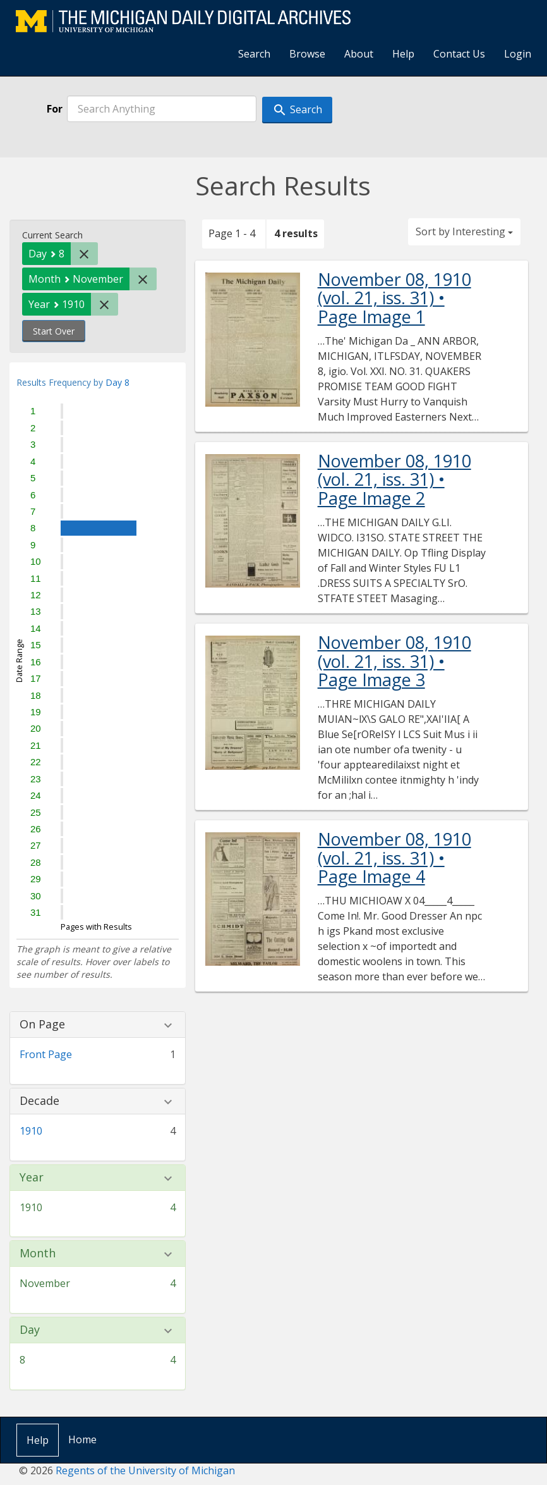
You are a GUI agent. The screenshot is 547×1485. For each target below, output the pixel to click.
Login (517, 54)
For (55, 109)
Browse (307, 54)
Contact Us (459, 54)
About (358, 54)
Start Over (54, 331)
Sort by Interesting (464, 231)
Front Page (46, 1054)
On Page (42, 1024)
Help (403, 54)
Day (30, 1330)
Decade (39, 1101)
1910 (31, 1131)
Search (254, 54)
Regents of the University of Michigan (145, 1470)
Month (38, 1253)
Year (32, 1177)
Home (82, 1439)
